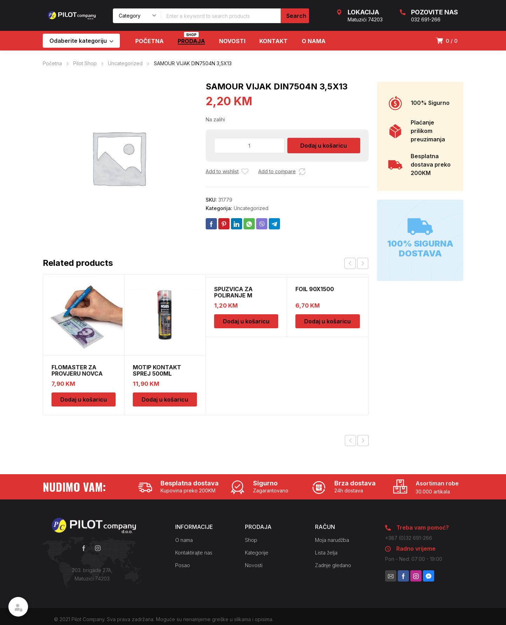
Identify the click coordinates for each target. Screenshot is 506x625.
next (362, 263)
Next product (363, 440)
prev (350, 263)
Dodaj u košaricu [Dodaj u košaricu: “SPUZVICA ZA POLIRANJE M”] (246, 321)
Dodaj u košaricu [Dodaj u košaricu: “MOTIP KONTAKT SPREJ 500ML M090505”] (165, 399)
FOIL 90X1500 (314, 289)
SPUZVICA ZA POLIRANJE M (233, 292)
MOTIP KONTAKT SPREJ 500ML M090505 (157, 373)
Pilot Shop (85, 63)
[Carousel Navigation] (356, 263)
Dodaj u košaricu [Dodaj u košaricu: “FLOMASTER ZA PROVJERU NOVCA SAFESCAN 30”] (83, 399)
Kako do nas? (92, 593)
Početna (52, 63)
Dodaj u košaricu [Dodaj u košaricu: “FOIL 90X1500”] (327, 321)
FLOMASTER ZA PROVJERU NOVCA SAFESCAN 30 (77, 373)
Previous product (350, 440)
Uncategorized (125, 63)
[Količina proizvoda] (249, 145)
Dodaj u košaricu (323, 145)
